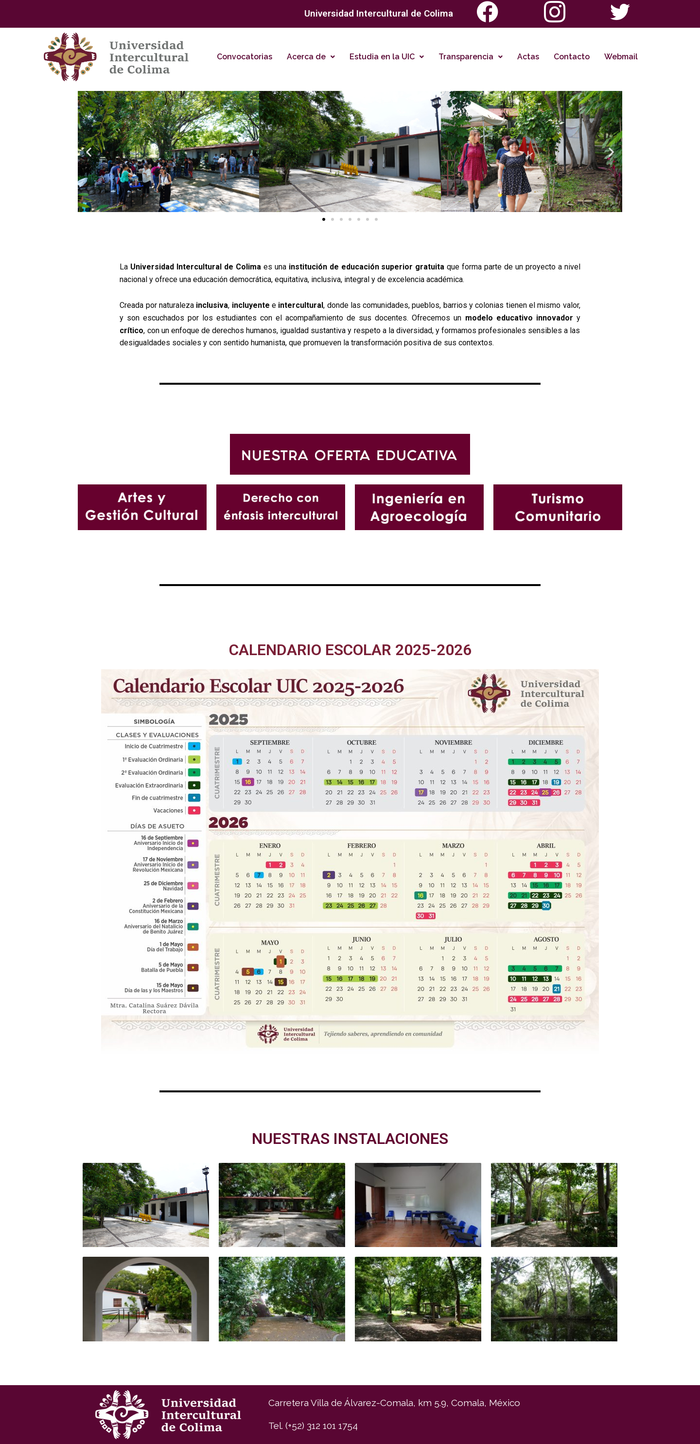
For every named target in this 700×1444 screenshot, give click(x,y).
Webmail (621, 56)
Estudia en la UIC (387, 56)
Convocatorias (244, 56)
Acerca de (311, 56)
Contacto (572, 56)
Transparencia (470, 56)
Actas (528, 56)
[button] (89, 151)
